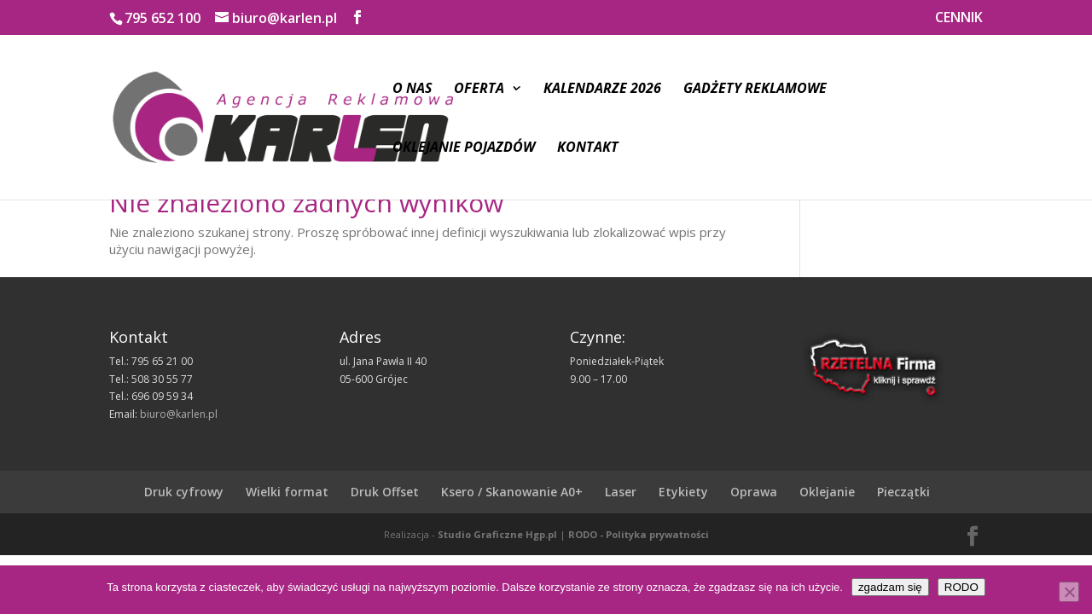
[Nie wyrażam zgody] (1069, 592)
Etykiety (683, 492)
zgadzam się (890, 587)
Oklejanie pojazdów (463, 148)
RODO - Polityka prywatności (638, 534)
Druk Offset (385, 492)
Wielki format (287, 492)
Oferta (479, 89)
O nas (412, 89)
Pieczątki (903, 492)
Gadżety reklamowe (755, 89)
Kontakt (588, 148)
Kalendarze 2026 (602, 89)
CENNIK (959, 18)
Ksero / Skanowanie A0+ (512, 492)
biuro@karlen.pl (179, 414)
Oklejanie (827, 492)
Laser (620, 492)
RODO (961, 587)
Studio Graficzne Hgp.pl (497, 534)
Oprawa (753, 492)
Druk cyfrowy (184, 492)
